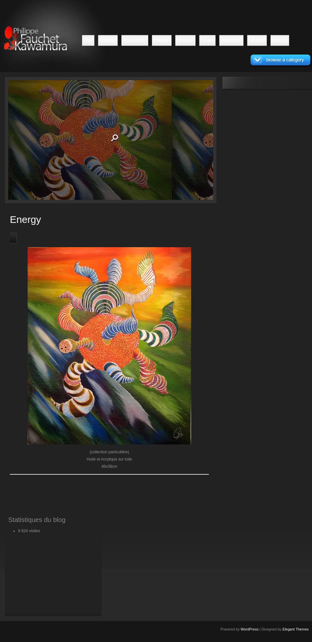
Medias (161, 40)
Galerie (107, 40)
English (257, 40)
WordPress (249, 629)
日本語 (280, 40)
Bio (88, 40)
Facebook (231, 40)
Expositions (135, 40)
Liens (207, 40)
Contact (185, 40)
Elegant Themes (295, 629)
